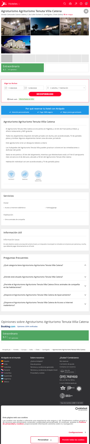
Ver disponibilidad (45, 94)
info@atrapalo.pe (70, 383)
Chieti (37, 350)
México (6, 382)
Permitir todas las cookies (73, 439)
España (6, 361)
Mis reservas (64, 361)
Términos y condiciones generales (42, 367)
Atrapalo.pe (6, 350)
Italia (31, 350)
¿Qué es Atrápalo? (36, 361)
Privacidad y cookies (37, 373)
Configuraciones (76, 431)
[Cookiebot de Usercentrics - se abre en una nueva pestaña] (77, 408)
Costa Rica (7, 373)
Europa (23, 350)
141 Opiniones (12, 70)
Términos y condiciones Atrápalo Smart (44, 370)
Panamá (7, 370)
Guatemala (8, 376)
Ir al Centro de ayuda (67, 364)
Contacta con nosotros (68, 367)
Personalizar (44, 439)
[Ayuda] (81, 3)
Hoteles (16, 350)
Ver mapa (68, 14)
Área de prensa (35, 364)
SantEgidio (46, 350)
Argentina (7, 379)
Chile (6, 364)
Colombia (7, 367)
